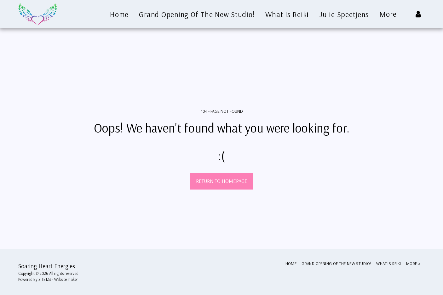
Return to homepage (221, 181)
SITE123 (44, 279)
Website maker (66, 279)
